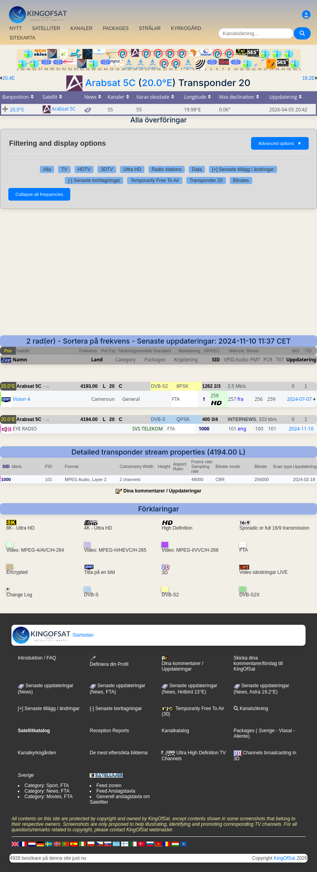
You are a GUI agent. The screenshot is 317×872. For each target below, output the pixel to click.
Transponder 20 (206, 180)
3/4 (214, 419)
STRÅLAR (150, 28)
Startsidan (53, 635)
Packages (244, 730)
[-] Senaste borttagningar (94, 180)
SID (216, 359)
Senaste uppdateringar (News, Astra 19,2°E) (261, 689)
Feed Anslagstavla (115, 791)
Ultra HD (132, 169)
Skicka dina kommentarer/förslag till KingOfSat (258, 663)
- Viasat (283, 730)
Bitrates (241, 180)
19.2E (308, 78)
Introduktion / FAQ (37, 658)
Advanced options (280, 143)
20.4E (8, 78)
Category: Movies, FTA (48, 796)
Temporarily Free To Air (154, 180)
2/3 (217, 386)
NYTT (15, 28)
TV (64, 169)
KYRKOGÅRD (186, 28)
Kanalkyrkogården (37, 752)
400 (206, 419)
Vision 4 (21, 399)
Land (97, 359)
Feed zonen (108, 785)
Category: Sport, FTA (46, 785)
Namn (20, 359)
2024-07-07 (299, 399)
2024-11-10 (301, 428)
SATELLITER (46, 28)
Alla (47, 169)
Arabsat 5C (110, 82)
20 (111, 386)
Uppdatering (301, 359)
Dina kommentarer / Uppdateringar (162, 491)
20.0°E (157, 82)
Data (197, 169)
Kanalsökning (251, 708)
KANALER (81, 28)
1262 (207, 386)
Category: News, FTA (46, 791)
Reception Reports (109, 730)
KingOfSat (284, 858)
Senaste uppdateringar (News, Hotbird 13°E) (189, 689)
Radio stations (167, 169)
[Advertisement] (158, 276)
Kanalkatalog (175, 730)
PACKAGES (116, 28)
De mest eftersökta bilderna (119, 752)
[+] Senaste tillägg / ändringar (243, 169)
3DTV (107, 169)
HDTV (84, 169)
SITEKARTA (22, 38)
